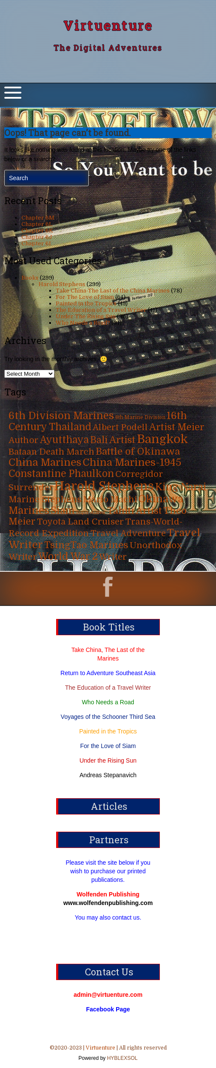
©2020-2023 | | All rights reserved (108, 1054)
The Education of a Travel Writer (101, 310)
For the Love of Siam (108, 745)
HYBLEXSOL (121, 1058)
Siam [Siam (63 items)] (63, 510)
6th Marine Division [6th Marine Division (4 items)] (140, 417)
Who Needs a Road (108, 702)
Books (30, 278)
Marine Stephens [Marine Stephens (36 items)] (45, 499)
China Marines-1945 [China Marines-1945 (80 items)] (132, 462)
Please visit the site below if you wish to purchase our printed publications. (108, 871)
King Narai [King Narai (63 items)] (181, 487)
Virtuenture (108, 25)
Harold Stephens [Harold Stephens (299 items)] (104, 486)
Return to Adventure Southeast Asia (108, 673)
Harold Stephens (62, 284)
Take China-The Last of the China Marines (113, 290)
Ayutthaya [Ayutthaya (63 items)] (64, 439)
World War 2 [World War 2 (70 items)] (68, 556)
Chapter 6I (36, 243)
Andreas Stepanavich (107, 775)
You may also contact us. (108, 917)
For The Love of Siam (85, 297)
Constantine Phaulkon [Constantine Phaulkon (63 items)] (61, 473)
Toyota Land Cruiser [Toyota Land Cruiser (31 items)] (80, 522)
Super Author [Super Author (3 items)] (91, 512)
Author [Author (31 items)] (24, 440)
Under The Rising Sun (86, 316)
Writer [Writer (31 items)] (113, 557)
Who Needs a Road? (83, 323)
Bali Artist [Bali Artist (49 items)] (112, 440)
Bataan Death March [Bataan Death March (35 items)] (51, 452)
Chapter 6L (36, 224)
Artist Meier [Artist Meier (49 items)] (176, 427)
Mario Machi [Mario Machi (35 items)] (110, 499)
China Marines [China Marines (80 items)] (45, 462)
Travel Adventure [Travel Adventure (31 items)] (128, 533)
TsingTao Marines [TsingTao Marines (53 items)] (86, 545)
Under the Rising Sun (107, 760)
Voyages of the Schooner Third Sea (108, 716)
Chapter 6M (37, 217)
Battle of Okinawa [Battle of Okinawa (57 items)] (138, 451)
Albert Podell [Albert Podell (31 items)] (120, 427)
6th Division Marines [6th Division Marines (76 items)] (61, 416)
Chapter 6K (37, 230)
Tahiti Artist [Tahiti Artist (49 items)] (134, 511)
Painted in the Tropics (86, 303)
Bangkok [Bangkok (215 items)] (162, 439)
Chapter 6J (36, 237)
